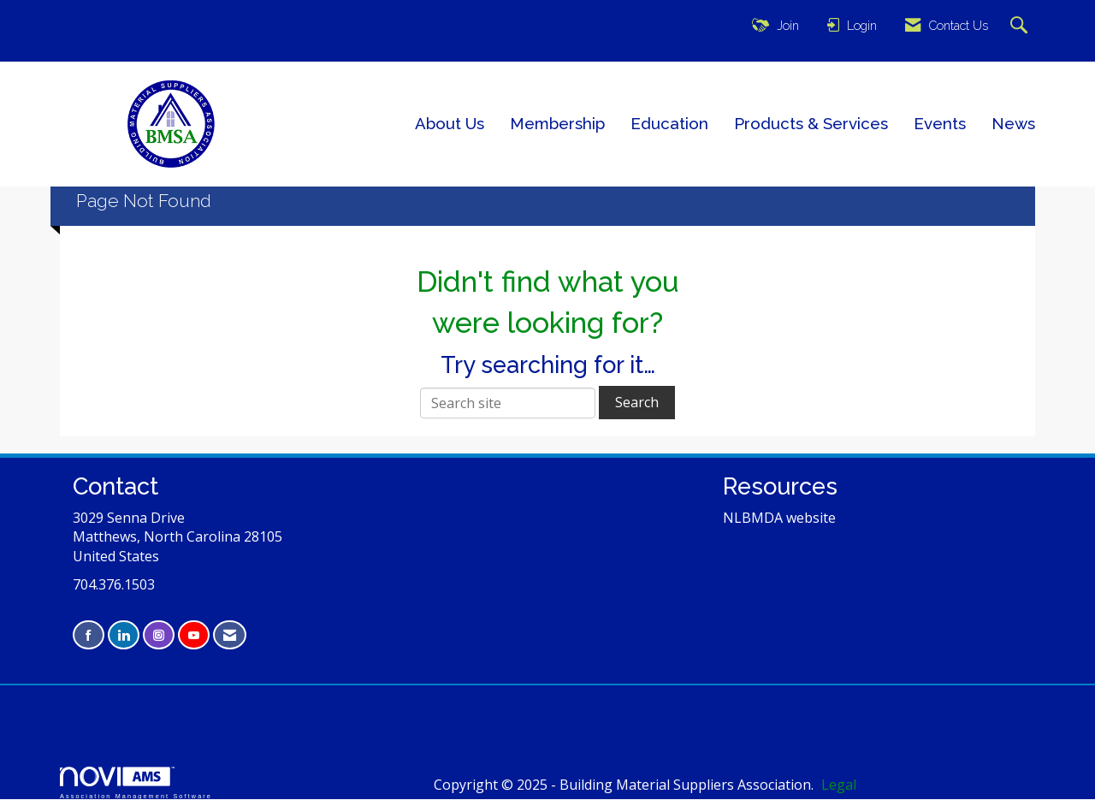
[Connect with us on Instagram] (159, 635)
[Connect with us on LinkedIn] (123, 635)
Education (669, 123)
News (1013, 123)
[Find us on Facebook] (88, 635)
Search (637, 402)
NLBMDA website (779, 517)
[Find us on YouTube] (194, 635)
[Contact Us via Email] (229, 635)
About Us (449, 123)
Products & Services (811, 123)
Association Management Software (136, 782)
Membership (557, 123)
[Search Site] (1021, 26)
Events (940, 123)
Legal (838, 784)
